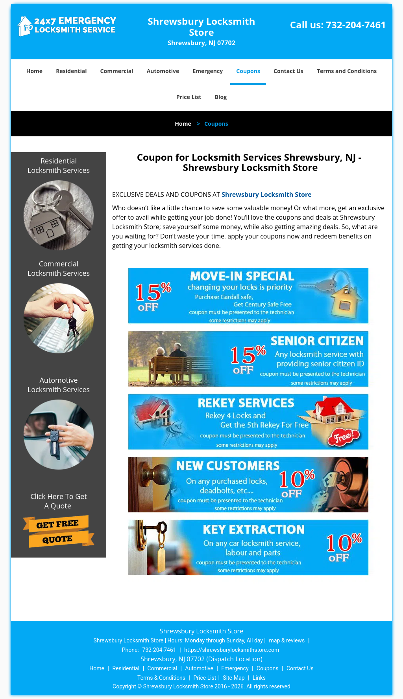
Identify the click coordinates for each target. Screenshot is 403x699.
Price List (189, 97)
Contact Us (288, 71)
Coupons (248, 71)
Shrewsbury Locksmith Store (267, 194)
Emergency (207, 71)
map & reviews (287, 640)
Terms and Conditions (347, 71)
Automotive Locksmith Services (59, 384)
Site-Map (233, 678)
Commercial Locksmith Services (59, 268)
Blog (221, 97)
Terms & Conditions (161, 678)
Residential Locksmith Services (59, 165)
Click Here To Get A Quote (58, 501)
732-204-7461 (356, 24)
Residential (71, 71)
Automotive (163, 71)
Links (259, 678)
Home (34, 71)
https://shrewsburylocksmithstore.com (231, 650)
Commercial (116, 71)
